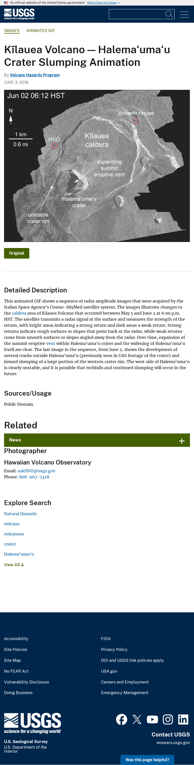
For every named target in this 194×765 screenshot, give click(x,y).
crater (10, 544)
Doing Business (18, 693)
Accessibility (16, 639)
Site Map (12, 660)
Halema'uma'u (19, 554)
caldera (19, 313)
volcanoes (14, 533)
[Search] (169, 14)
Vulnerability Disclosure (26, 682)
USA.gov (109, 671)
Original (16, 253)
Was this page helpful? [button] (147, 759)
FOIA (106, 639)
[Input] (142, 14)
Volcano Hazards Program (35, 75)
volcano (12, 523)
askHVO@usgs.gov (36, 470)
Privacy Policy (114, 649)
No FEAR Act (16, 671)
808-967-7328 (34, 476)
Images (12, 30)
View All (14, 564)
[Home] (19, 18)
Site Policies (15, 649)
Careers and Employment (125, 682)
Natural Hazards (20, 513)
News (15, 440)
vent (50, 343)
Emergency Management (124, 693)
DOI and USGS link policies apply (132, 660)
